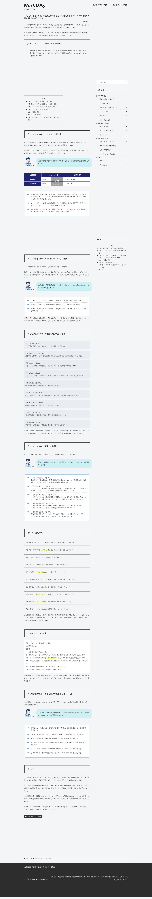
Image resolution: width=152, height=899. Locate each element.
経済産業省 (27, 867)
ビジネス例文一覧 (33, 112)
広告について (91, 877)
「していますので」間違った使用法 (39, 109)
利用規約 (62, 877)
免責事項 (54, 877)
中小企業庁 (51, 867)
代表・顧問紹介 (103, 877)
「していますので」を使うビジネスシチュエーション (44, 117)
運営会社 (114, 877)
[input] (112, 82)
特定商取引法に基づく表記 (76, 877)
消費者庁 (35, 867)
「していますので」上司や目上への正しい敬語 (42, 104)
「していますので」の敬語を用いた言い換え (41, 106)
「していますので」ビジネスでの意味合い (41, 101)
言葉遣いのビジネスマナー (33, 816)
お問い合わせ (123, 877)
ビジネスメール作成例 (34, 114)
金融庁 (40, 867)
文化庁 (45, 867)
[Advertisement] (57, 78)
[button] (125, 82)
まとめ (30, 120)
